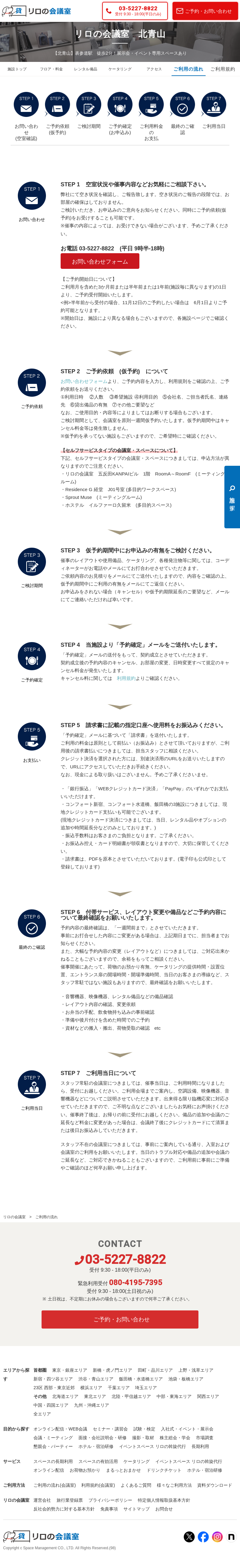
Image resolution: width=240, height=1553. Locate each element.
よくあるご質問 (136, 1485)
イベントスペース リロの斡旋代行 (152, 1446)
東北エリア (95, 1396)
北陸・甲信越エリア (131, 1396)
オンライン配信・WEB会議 (60, 1428)
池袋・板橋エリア (185, 1378)
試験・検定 (144, 1428)
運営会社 (42, 1500)
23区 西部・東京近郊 (53, 1387)
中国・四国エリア (50, 1405)
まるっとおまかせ (123, 1470)
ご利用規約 (222, 69)
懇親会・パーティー (53, 1446)
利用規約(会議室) (98, 1485)
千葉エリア (119, 1387)
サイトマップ (136, 1508)
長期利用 (200, 1446)
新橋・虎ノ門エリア (112, 1370)
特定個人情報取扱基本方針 (164, 1500)
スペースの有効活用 (98, 1461)
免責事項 (109, 1508)
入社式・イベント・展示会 (187, 1428)
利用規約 (126, 678)
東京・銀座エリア (69, 1370)
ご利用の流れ (188, 69)
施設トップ (17, 69)
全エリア (42, 1413)
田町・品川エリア (155, 1370)
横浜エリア (91, 1387)
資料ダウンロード (214, 1485)
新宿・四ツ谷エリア (53, 1378)
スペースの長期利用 (53, 1461)
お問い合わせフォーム (100, 262)
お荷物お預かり (85, 1470)
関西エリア (208, 1396)
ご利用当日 (213, 110)
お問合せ (164, 1508)
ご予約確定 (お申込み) (120, 113)
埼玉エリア (146, 1387)
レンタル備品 (86, 69)
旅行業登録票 (70, 1500)
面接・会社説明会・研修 (102, 1437)
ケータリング (120, 69)
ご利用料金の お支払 (151, 116)
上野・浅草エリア (195, 1370)
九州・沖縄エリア (91, 1405)
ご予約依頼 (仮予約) (57, 113)
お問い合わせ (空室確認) (26, 116)
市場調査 (204, 1437)
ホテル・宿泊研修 (95, 1446)
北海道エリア (65, 1396)
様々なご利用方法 (174, 1485)
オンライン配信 (48, 1470)
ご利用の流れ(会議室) (54, 1485)
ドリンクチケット (164, 1470)
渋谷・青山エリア (95, 1378)
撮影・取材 (143, 1437)
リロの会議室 (14, 1217)
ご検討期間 (88, 110)
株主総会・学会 (175, 1437)
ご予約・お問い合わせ (208, 11)
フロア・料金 (52, 69)
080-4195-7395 (135, 1282)
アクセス (154, 69)
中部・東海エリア (174, 1396)
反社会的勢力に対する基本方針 (64, 1508)
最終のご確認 (182, 113)
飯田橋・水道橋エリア (141, 1378)
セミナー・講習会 (110, 1428)
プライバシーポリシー (110, 1500)
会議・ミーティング (53, 1437)
